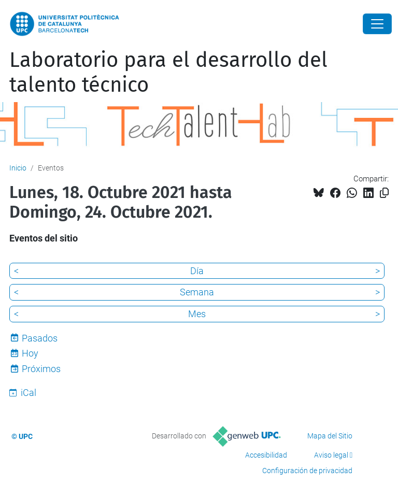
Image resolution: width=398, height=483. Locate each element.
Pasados (40, 338)
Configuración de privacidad (307, 470)
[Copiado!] (384, 193)
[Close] (377, 23)
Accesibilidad (266, 455)
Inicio (17, 168)
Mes (197, 313)
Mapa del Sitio (329, 436)
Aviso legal (331, 455)
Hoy (30, 353)
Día (197, 270)
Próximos (41, 368)
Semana (197, 292)
